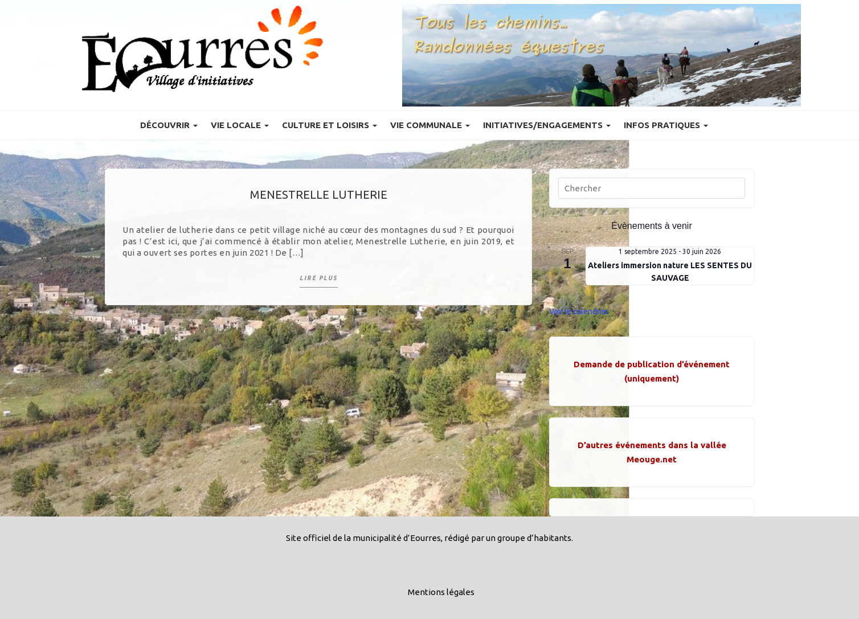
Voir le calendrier (579, 311)
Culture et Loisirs (329, 125)
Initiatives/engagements (547, 125)
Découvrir (169, 125)
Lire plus (319, 278)
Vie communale (430, 125)
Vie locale (240, 125)
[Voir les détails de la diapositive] (601, 55)
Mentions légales (441, 592)
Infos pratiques (666, 125)
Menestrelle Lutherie (318, 194)
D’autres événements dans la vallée (652, 445)
